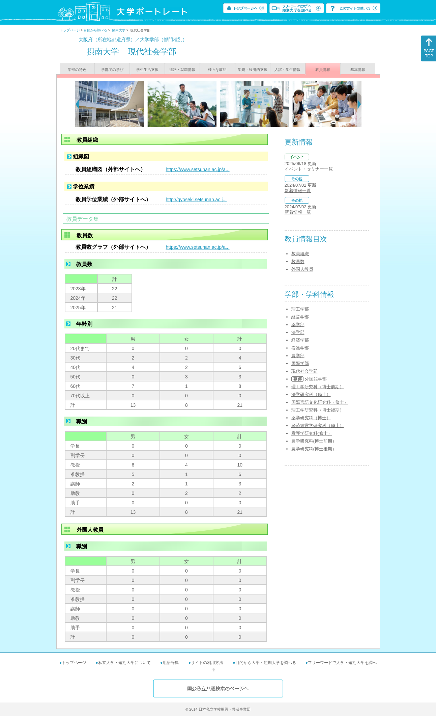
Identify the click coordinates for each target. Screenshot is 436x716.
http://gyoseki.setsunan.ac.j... (196, 199)
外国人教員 (302, 269)
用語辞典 (171, 662)
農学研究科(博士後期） (314, 448)
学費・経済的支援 (252, 70)
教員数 (297, 261)
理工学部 (300, 309)
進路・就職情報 (182, 70)
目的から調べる (95, 30)
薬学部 (297, 324)
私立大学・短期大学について (124, 662)
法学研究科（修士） (311, 394)
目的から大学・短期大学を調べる (265, 662)
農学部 (297, 355)
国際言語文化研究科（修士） (319, 402)
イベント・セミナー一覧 (309, 168)
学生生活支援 (147, 70)
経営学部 (300, 316)
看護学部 (300, 347)
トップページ (70, 30)
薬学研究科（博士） (311, 417)
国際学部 (300, 363)
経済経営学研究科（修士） (317, 425)
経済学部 (300, 340)
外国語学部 (316, 378)
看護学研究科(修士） (311, 433)
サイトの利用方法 (207, 662)
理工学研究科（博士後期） (317, 410)
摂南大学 (118, 30)
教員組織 (300, 253)
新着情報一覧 (298, 190)
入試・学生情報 (287, 70)
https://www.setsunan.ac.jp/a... (198, 169)
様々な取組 (217, 70)
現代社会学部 (304, 371)
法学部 (297, 332)
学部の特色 (77, 70)
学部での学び (112, 70)
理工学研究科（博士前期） (317, 386)
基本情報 (357, 70)
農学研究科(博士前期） (314, 441)
